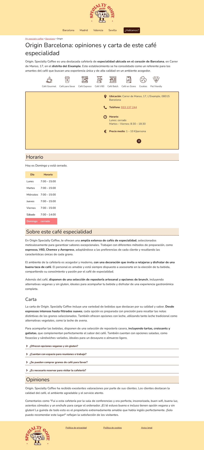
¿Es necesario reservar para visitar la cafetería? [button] (55, 370)
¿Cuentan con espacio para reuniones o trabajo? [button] (55, 354)
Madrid (84, 30)
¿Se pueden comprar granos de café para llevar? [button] (56, 362)
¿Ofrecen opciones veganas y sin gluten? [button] (51, 346)
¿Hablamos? (132, 30)
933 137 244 (129, 107)
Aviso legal (146, 427)
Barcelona (68, 30)
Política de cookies (112, 427)
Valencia (98, 30)
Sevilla (113, 30)
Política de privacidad (76, 427)
